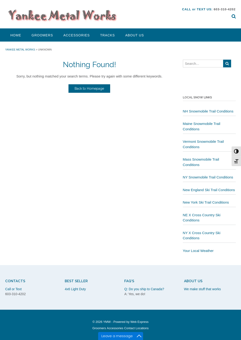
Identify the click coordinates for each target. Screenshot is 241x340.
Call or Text (13, 289)
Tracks (107, 35)
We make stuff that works (202, 289)
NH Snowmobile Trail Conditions (208, 111)
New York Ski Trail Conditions (206, 202)
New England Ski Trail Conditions (209, 190)
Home (15, 35)
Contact (129, 328)
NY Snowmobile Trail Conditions (208, 177)
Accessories (76, 35)
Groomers (42, 35)
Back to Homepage (89, 88)
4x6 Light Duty (75, 289)
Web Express (139, 322)
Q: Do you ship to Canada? (144, 289)
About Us (134, 35)
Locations (142, 328)
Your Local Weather (198, 251)
